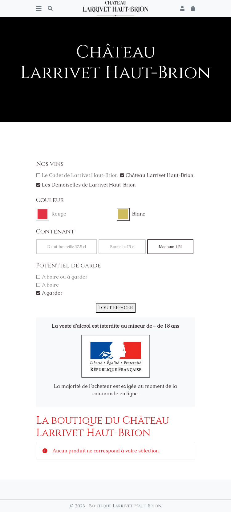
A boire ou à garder (64, 277)
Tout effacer (115, 307)
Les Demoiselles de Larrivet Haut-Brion (89, 185)
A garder (52, 293)
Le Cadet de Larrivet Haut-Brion (80, 175)
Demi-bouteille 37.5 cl (66, 246)
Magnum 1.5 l (170, 246)
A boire (50, 285)
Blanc (138, 214)
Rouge (58, 214)
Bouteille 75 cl (122, 246)
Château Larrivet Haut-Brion (159, 175)
